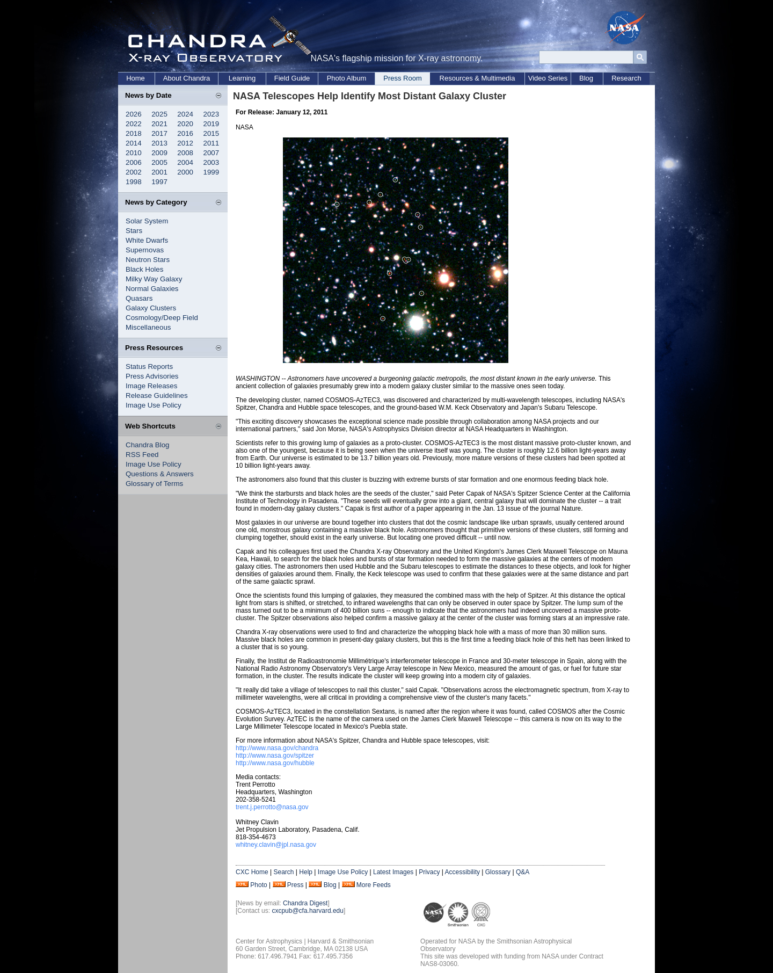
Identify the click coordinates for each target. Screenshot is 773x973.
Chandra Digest (305, 903)
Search (283, 872)
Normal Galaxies (152, 289)
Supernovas (145, 250)
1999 (211, 172)
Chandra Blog (148, 445)
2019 (211, 124)
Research (626, 78)
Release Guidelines (157, 395)
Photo (258, 885)
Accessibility (462, 872)
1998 (134, 182)
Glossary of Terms (154, 484)
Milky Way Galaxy (154, 279)
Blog (586, 78)
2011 (211, 143)
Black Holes (144, 269)
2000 (185, 172)
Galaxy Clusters (151, 308)
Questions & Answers (160, 474)
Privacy (429, 872)
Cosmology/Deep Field (162, 318)
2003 (211, 162)
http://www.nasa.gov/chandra (277, 748)
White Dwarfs (147, 240)
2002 (134, 172)
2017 (159, 133)
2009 (159, 153)
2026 (134, 114)
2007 (211, 153)
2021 (159, 124)
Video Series (547, 78)
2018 (134, 133)
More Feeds (373, 885)
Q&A (522, 872)
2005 (159, 162)
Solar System (147, 221)
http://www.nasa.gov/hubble (275, 763)
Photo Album (347, 78)
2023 (211, 114)
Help (305, 872)
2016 (185, 133)
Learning (242, 78)
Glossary (498, 872)
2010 (134, 153)
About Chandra (186, 78)
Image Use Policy (153, 405)
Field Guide (292, 78)
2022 (134, 124)
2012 (185, 143)
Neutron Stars (148, 260)
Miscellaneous (148, 327)
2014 (134, 143)
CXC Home (252, 872)
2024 (185, 114)
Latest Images (393, 872)
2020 (185, 124)
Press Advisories (152, 376)
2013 (159, 143)
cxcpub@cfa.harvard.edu (308, 910)
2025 (159, 114)
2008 (185, 153)
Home (135, 78)
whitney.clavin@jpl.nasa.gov (276, 844)
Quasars (139, 298)
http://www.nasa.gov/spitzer (275, 755)
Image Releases (151, 386)
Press (295, 885)
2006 (134, 162)
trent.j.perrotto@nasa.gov (272, 807)
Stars (134, 231)
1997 (159, 182)
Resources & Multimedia (477, 78)
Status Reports (149, 366)
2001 (159, 172)
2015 (211, 133)
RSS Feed (142, 455)
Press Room (402, 78)
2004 (185, 162)
